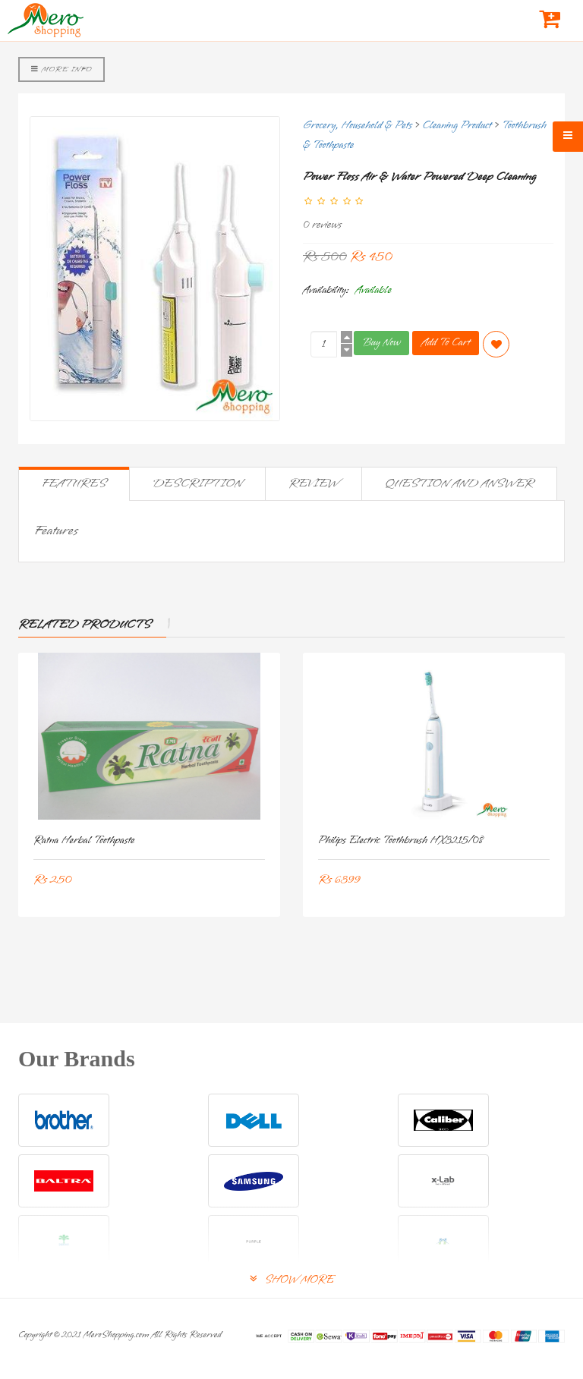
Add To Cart (445, 342)
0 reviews (322, 225)
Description (197, 483)
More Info (61, 69)
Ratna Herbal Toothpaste (84, 840)
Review (313, 483)
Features (74, 483)
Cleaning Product (457, 125)
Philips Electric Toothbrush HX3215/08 (400, 840)
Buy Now (381, 342)
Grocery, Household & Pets (357, 125)
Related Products (84, 624)
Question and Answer (459, 483)
